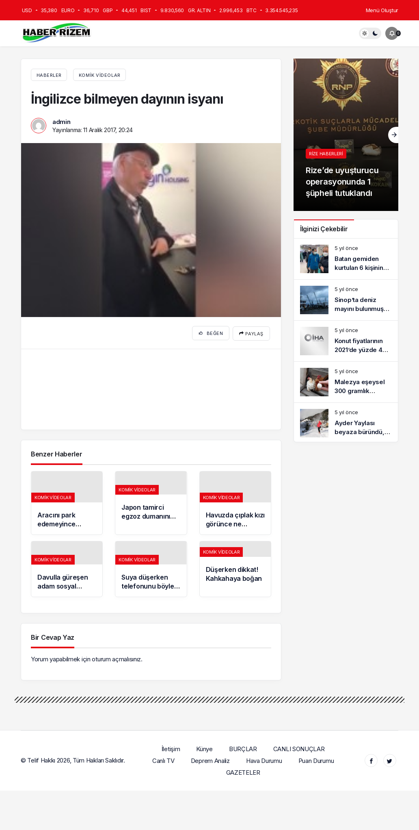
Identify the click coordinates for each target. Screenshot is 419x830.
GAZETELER (243, 771)
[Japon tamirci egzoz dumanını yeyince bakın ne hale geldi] (150, 501)
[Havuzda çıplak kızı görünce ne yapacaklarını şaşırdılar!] (235, 501)
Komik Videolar (100, 75)
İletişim (171, 747)
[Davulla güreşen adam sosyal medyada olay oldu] (66, 567)
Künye (205, 747)
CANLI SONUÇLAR (299, 747)
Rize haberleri (326, 153)
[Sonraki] (393, 135)
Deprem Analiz (210, 759)
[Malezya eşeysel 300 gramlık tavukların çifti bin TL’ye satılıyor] (346, 382)
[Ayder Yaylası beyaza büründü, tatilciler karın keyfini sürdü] (346, 423)
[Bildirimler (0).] (391, 33)
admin (61, 122)
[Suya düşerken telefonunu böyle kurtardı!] (150, 567)
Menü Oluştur (382, 10)
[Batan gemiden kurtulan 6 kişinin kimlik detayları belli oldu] (346, 259)
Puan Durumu (316, 759)
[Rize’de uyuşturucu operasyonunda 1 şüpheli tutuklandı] (346, 135)
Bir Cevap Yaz (52, 636)
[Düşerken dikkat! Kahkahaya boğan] (235, 567)
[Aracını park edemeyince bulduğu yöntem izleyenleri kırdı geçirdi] (66, 501)
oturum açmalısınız (116, 658)
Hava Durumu (264, 759)
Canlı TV (164, 759)
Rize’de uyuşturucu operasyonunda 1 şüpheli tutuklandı (342, 181)
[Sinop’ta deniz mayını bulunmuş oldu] (346, 300)
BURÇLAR (243, 747)
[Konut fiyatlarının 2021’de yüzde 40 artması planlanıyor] (346, 341)
